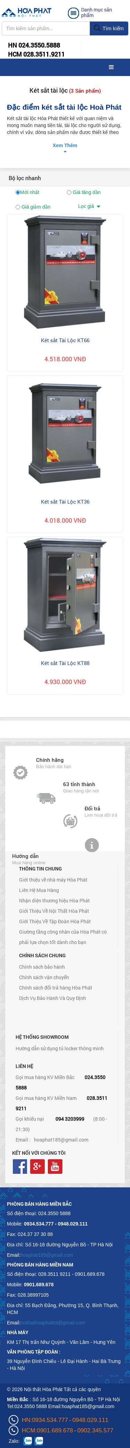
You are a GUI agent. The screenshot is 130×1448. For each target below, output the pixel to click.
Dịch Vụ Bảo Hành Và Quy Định (52, 998)
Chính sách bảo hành (42, 966)
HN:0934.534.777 (45, 1420)
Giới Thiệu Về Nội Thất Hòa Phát (54, 911)
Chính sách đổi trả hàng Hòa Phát (55, 987)
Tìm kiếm (109, 28)
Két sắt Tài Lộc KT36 (65, 501)
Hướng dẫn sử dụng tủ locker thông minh (60, 1048)
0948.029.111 (90, 1420)
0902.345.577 (95, 1430)
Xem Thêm (65, 145)
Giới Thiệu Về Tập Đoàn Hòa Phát (55, 921)
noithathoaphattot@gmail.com (52, 1322)
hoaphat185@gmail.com (61, 1139)
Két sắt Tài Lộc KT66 (65, 340)
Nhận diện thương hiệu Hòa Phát (54, 900)
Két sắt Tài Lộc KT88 (65, 662)
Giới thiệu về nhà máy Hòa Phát (53, 879)
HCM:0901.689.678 (47, 1430)
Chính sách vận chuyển (44, 977)
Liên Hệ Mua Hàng (39, 890)
